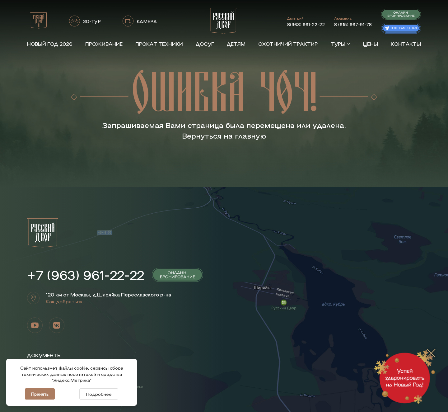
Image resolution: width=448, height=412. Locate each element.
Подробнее (99, 393)
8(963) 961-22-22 (306, 24)
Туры (340, 44)
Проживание (104, 44)
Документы (44, 355)
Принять (40, 393)
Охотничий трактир (288, 44)
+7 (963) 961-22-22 (85, 274)
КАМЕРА (147, 21)
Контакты (406, 44)
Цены (370, 44)
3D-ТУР (92, 21)
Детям (236, 44)
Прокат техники (159, 44)
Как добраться (64, 301)
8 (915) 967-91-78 (353, 24)
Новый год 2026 (49, 44)
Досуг (205, 44)
